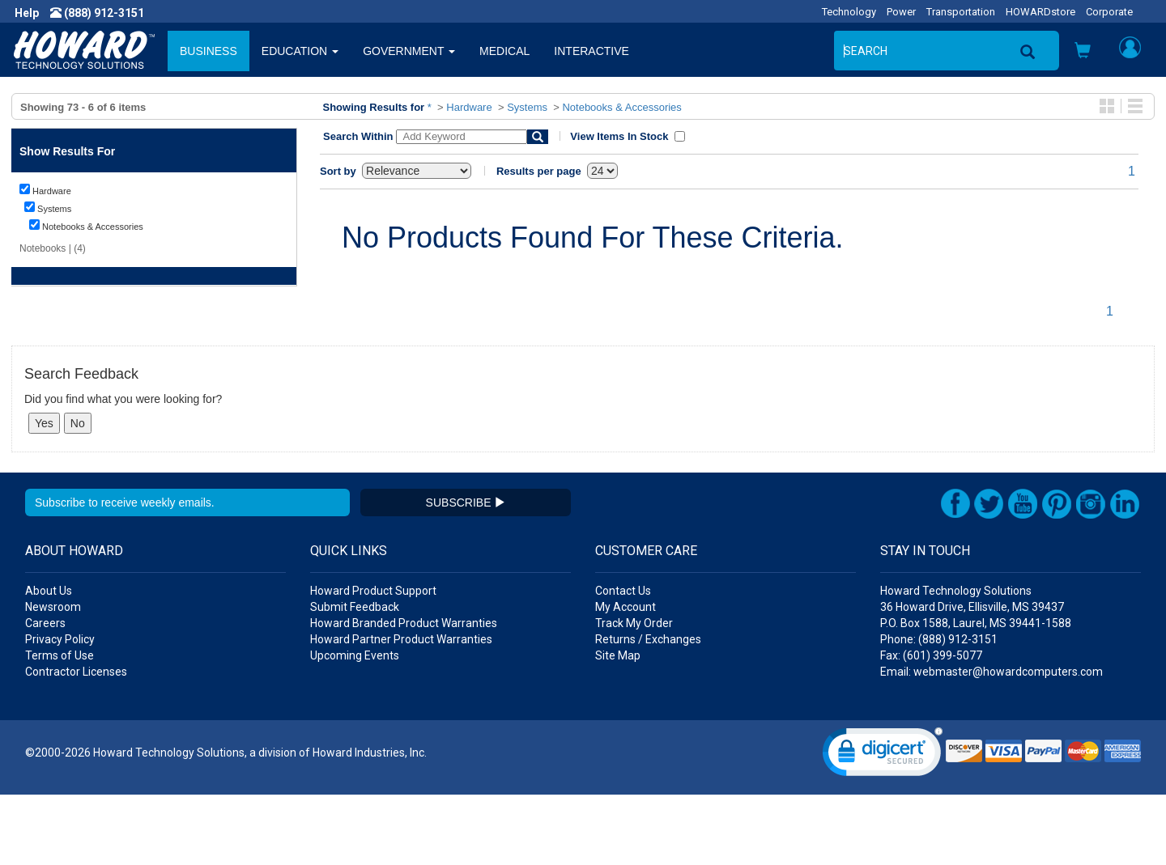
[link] (882, 825)
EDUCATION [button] (300, 51)
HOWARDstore (1040, 12)
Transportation (960, 12)
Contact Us (623, 661)
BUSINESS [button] (208, 51)
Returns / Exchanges (648, 709)
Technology (849, 12)
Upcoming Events (354, 725)
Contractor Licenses (76, 742)
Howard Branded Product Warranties (403, 693)
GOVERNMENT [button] (409, 51)
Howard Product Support (373, 661)
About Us (48, 661)
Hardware (469, 107)
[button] (1082, 52)
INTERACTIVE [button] (591, 51)
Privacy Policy (60, 709)
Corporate (1109, 12)
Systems (527, 107)
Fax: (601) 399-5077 (931, 725)
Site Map (617, 725)
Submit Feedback (354, 677)
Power (901, 12)
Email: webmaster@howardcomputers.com (991, 742)
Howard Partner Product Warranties (401, 709)
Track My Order (634, 693)
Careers (45, 693)
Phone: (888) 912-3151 (939, 709)
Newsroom (53, 677)
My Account (625, 677)
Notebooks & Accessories (621, 107)
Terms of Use (59, 725)
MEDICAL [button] (504, 51)
